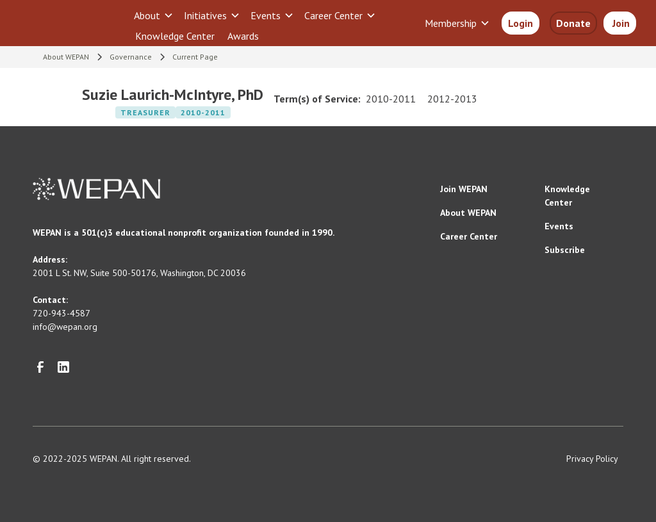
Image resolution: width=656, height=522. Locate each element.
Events (559, 226)
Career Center (468, 236)
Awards (243, 35)
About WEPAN (468, 212)
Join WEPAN (464, 189)
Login (520, 23)
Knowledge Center (175, 35)
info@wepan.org (65, 326)
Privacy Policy (592, 458)
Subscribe (565, 250)
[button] (154, 15)
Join (620, 23)
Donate (573, 23)
